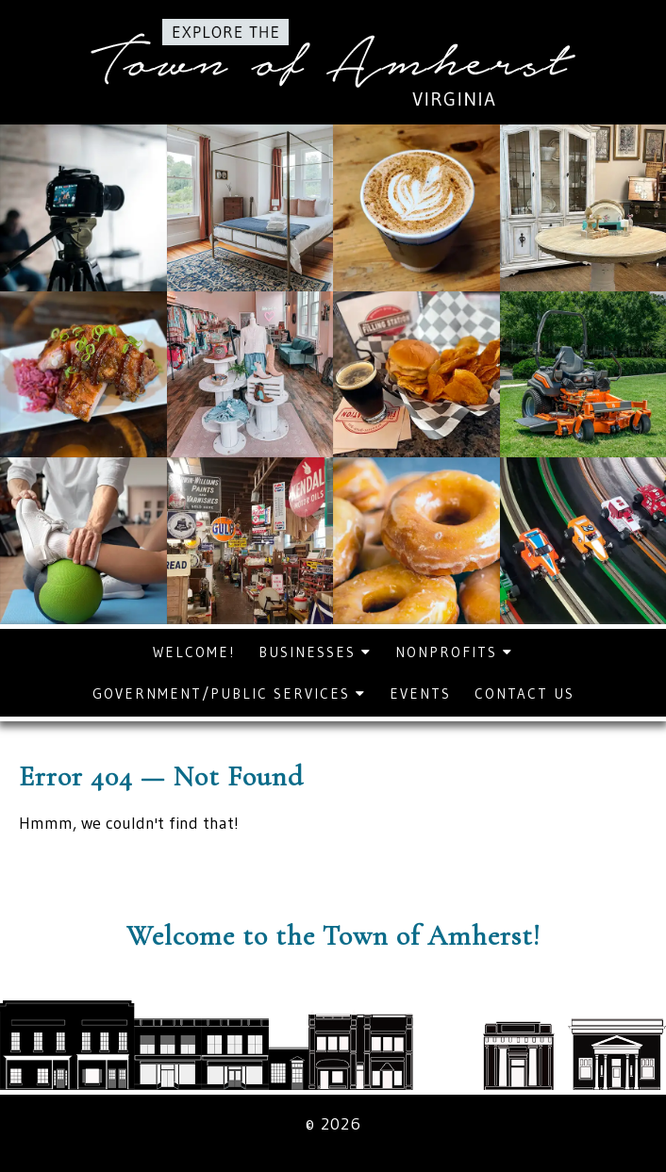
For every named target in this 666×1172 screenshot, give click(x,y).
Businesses (315, 652)
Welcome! (194, 652)
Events (420, 693)
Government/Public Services (229, 693)
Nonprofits (454, 652)
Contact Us (524, 693)
